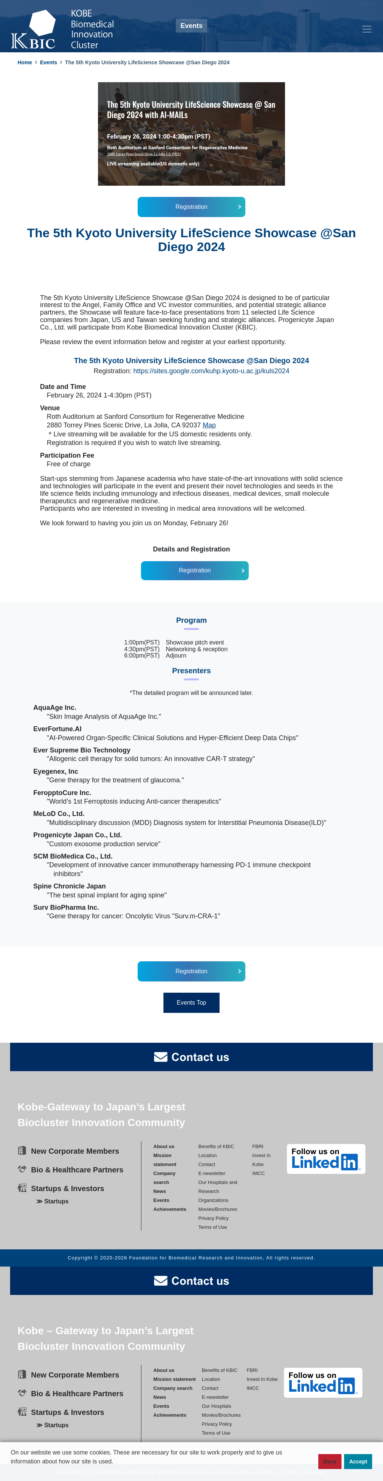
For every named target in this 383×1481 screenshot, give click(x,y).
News (159, 1191)
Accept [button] (358, 1462)
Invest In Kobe (262, 1379)
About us (163, 1146)
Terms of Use (212, 1227)
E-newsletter (211, 1173)
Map (209, 425)
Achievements (169, 1209)
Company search (173, 1388)
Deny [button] (329, 1462)
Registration (191, 207)
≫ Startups (52, 1201)
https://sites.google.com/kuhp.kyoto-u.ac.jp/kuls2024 (211, 371)
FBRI (258, 1146)
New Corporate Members (75, 1151)
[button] (12, 1474)
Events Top (191, 1002)
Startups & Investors (67, 1188)
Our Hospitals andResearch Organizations (217, 1191)
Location (207, 1155)
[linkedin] (326, 1159)
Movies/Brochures (217, 1209)
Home (25, 62)
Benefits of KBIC (216, 1146)
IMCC (258, 1173)
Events (48, 62)
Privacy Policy (213, 1218)
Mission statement (174, 1379)
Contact (206, 1164)
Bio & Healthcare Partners (77, 1170)
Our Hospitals (216, 1406)
